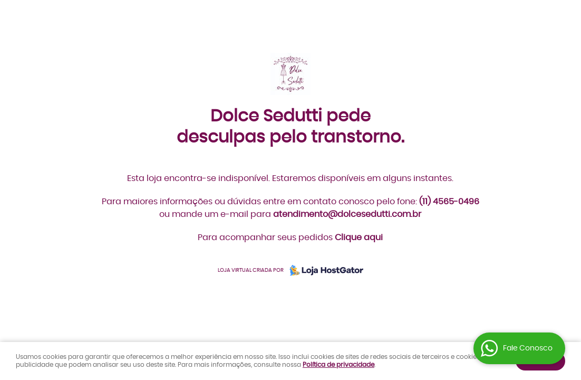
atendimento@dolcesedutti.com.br (347, 214)
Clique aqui (359, 237)
